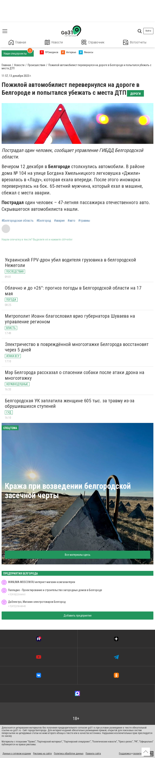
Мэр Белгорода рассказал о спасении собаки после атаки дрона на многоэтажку (74, 375)
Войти (148, 31)
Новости (54, 42)
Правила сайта (93, 753)
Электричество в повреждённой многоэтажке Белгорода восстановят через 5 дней (77, 347)
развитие (138, 753)
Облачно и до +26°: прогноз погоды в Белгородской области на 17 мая (73, 290)
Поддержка (125, 753)
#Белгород (44, 220)
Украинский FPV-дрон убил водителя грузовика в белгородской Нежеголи (70, 262)
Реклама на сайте (42, 753)
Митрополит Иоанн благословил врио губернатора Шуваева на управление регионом (70, 319)
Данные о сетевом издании (16, 753)
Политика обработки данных (68, 753)
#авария (59, 220)
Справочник (93, 42)
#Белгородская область (18, 220)
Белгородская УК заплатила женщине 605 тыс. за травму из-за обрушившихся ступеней (69, 403)
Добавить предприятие (78, 615)
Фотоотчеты (134, 42)
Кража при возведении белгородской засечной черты (68, 490)
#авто (71, 220)
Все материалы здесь (77, 554)
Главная (17, 42)
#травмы (84, 220)
